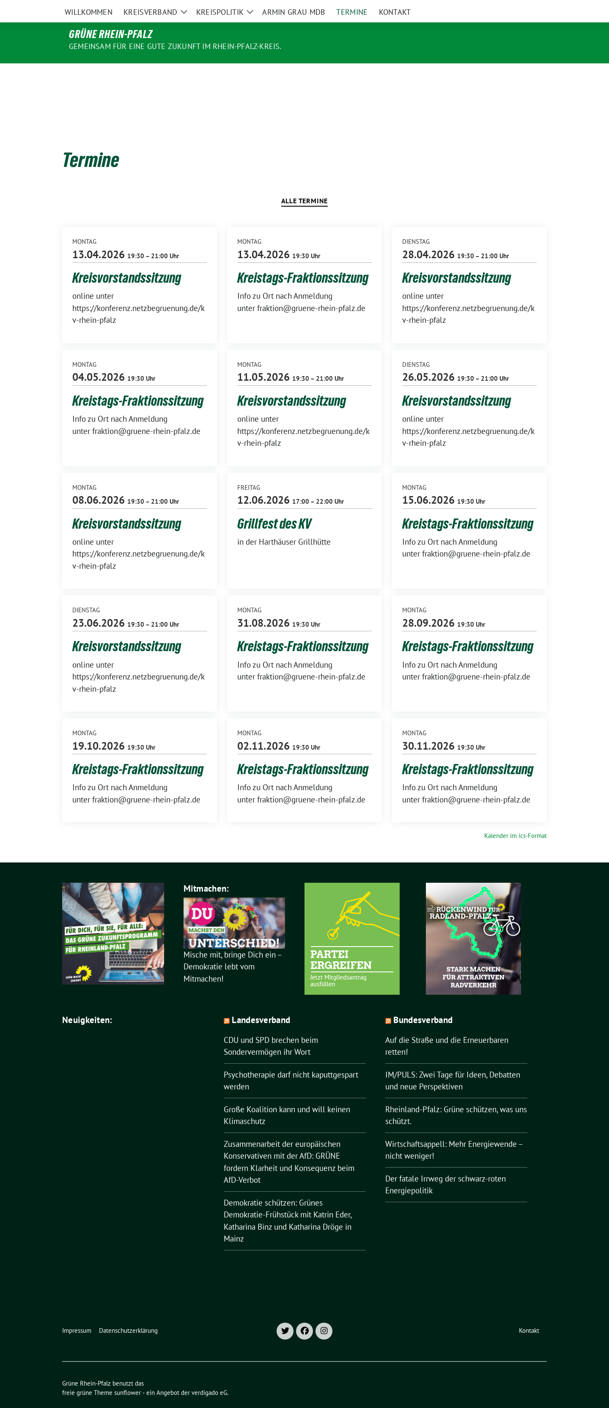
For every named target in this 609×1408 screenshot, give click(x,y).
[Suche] (520, 8)
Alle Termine (304, 183)
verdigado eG (209, 1375)
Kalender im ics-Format (515, 818)
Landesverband (261, 1002)
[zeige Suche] (532, 8)
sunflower (127, 1375)
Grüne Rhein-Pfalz (111, 34)
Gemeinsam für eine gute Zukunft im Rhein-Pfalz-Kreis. (175, 46)
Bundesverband (423, 1002)
